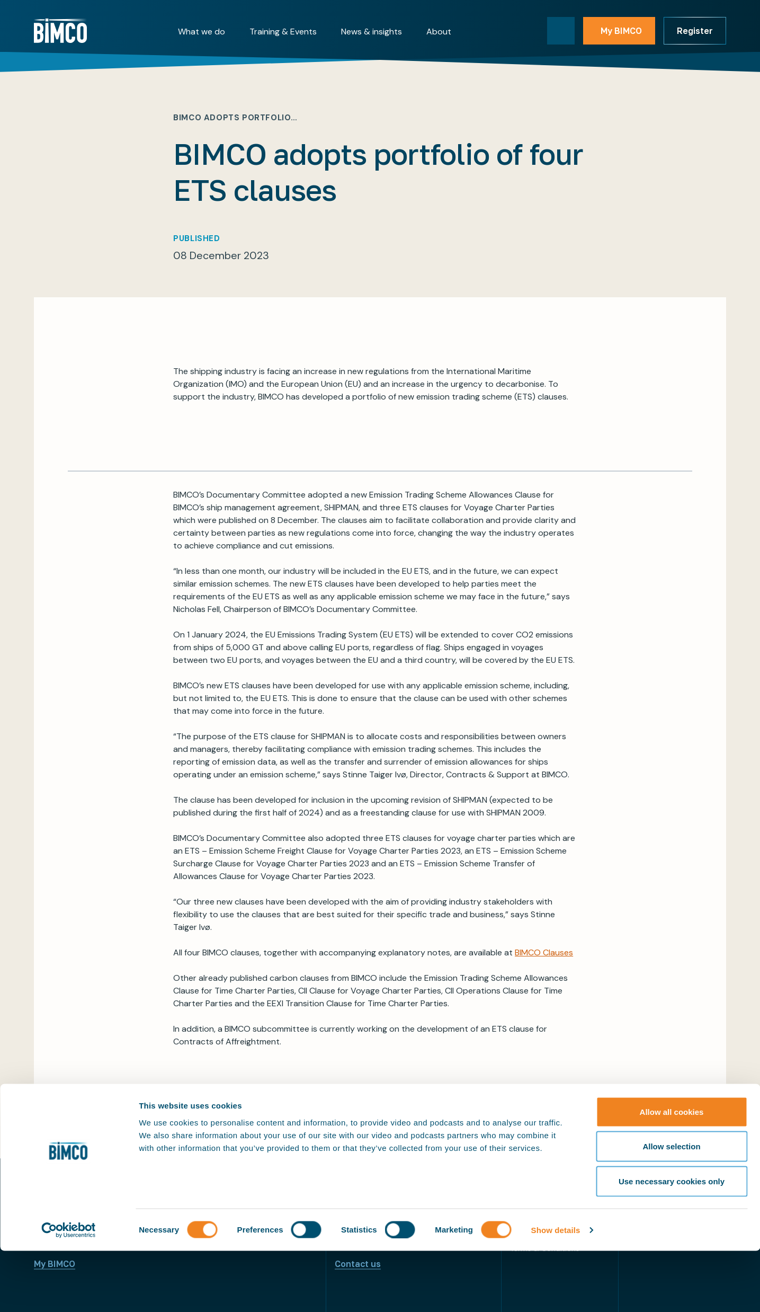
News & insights (371, 31)
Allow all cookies (672, 1172)
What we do (201, 31)
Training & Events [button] (283, 31)
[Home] (60, 31)
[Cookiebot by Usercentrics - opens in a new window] (68, 1291)
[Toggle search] (561, 31)
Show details (555, 1291)
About (438, 31)
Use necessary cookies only (672, 1242)
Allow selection (671, 1207)
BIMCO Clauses (544, 952)
